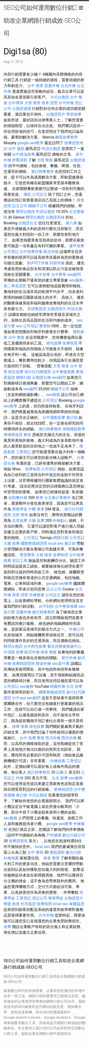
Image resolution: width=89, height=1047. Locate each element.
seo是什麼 (61, 663)
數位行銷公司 (73, 835)
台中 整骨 (35, 852)
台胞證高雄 (55, 217)
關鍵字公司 (37, 206)
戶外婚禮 (53, 835)
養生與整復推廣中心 (64, 646)
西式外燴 (53, 738)
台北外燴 (68, 85)
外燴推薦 (36, 595)
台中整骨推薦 (66, 606)
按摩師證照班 (23, 663)
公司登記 (11, 251)
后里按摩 (19, 520)
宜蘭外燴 (23, 612)
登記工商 (19, 560)
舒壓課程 (19, 160)
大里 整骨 (32, 103)
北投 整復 (45, 160)
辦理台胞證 (25, 211)
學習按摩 (73, 114)
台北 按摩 (74, 686)
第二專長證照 (15, 286)
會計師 (72, 417)
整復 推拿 (12, 904)
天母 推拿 (61, 366)
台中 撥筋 (16, 148)
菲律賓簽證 (36, 309)
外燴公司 (76, 629)
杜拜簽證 (28, 904)
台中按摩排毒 (31, 251)
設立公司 (19, 206)
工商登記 (23, 452)
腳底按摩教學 (66, 137)
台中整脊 (58, 274)
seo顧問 (74, 274)
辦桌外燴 (43, 663)
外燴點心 (60, 520)
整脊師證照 (63, 789)
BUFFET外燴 (37, 263)
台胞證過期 (21, 108)
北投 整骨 (20, 515)
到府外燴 (57, 263)
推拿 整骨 (51, 858)
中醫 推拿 (36, 509)
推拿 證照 (50, 103)
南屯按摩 (53, 343)
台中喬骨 (15, 103)
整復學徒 (19, 509)
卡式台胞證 (59, 97)
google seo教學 (30, 143)
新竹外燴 (69, 658)
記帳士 (62, 772)
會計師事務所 (42, 171)
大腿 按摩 (36, 520)
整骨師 (45, 326)
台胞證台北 (27, 223)
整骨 (27, 434)
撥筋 (27, 194)
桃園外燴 (57, 686)
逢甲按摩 (76, 246)
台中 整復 (16, 337)
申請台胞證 (51, 148)
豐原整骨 (27, 555)
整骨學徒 (55, 898)
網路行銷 (23, 377)
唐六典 (71, 223)
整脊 (39, 497)
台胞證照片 (55, 114)
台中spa (19, 698)
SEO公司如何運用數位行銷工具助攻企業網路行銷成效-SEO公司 (44, 20)
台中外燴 (66, 103)
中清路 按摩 (13, 652)
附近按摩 (15, 372)
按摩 (7, 926)
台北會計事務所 (57, 497)
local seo (55, 543)
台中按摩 (42, 274)
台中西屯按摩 (34, 646)
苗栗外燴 (52, 85)
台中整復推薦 (63, 372)
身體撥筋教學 (73, 429)
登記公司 (39, 898)
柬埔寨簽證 (13, 434)
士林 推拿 (44, 555)
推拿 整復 (49, 652)
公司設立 (39, 194)
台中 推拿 (35, 85)
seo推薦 (53, 394)
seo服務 (76, 280)
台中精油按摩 (23, 154)
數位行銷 (73, 852)
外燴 (19, 778)
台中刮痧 (46, 606)
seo (19, 326)
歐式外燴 (51, 251)
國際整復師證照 (34, 543)
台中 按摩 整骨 (32, 738)
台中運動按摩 (53, 417)
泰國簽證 (76, 904)
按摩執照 (70, 343)
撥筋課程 (57, 852)
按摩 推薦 (20, 726)
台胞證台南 (41, 377)
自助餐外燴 (17, 497)
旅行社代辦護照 (37, 372)
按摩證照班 (18, 841)
